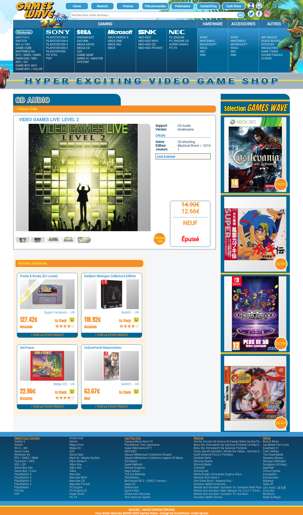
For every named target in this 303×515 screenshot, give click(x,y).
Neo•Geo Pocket (150, 48)
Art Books (269, 37)
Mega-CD (83, 48)
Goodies (267, 44)
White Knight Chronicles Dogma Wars (218, 474)
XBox (111, 48)
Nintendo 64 (24, 51)
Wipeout (268, 480)
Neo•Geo (144, 37)
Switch (21, 41)
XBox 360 (114, 44)
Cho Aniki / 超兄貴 (274, 487)
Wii (27, 44)
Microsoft (208, 44)
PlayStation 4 (57, 41)
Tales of (268, 484)
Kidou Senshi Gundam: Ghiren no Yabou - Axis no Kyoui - (230, 451)
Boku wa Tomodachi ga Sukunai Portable (220, 448)
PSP (49, 58)
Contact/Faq (208, 6)
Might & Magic (272, 497)
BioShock (269, 494)
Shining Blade (202, 464)
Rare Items (269, 51)
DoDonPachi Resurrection (102, 348)
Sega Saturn (132, 471)
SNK (203, 55)
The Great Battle (273, 454)
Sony (204, 37)
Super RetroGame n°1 (138, 448)
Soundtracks (272, 55)
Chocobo (268, 490)
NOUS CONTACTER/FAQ (159, 509)
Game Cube (23, 48)
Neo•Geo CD (147, 44)
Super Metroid (133, 464)
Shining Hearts (203, 461)
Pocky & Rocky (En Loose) (39, 276)
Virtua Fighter (271, 471)
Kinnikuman (270, 477)
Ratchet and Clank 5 (207, 477)
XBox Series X (118, 37)
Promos (128, 6)
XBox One (115, 41)
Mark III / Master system (90, 60)
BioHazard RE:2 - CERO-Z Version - (146, 480)
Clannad (199, 467)
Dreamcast (86, 37)
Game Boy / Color (28, 69)
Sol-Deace (131, 461)
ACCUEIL (134, 509)
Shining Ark (201, 471)
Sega (203, 48)
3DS (18, 62)
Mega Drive (85, 44)
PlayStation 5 (57, 37)
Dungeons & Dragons (276, 464)
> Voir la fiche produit (47, 335)
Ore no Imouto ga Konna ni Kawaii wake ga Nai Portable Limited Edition (240, 441)
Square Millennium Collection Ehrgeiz (148, 454)
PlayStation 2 (57, 48)
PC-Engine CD (179, 41)
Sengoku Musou (273, 458)
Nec (202, 51)
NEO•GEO (130, 451)
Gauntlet (268, 467)
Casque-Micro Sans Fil (139, 441)
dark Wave (234, 6)
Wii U (19, 44)
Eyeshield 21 (271, 448)
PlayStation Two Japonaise (142, 444)
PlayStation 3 (57, 44)
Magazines (269, 48)
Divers (266, 58)
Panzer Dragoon (135, 467)
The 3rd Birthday (135, 474)
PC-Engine (176, 37)
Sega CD (130, 484)
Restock (102, 6)
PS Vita (51, 55)
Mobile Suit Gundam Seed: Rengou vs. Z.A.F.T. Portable (228, 490)
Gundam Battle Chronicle (209, 484)
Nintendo (207, 41)
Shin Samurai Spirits (137, 497)
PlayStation (55, 51)
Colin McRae (271, 451)
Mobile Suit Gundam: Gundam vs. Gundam (221, 494)
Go (241, 15)
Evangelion (270, 474)
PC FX (173, 48)
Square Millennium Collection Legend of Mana (154, 458)
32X (79, 51)
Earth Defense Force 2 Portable (213, 454)
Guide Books (270, 41)
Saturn (82, 41)
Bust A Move (271, 441)
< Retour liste (26, 109)
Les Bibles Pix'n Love (276, 444)
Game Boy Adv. (26, 65)
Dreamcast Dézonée (137, 494)
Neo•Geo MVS (148, 41)
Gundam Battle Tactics (208, 497)
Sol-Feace (27, 348)
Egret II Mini (132, 490)
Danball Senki (202, 458)
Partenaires (182, 6)
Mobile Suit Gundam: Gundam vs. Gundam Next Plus (227, 487)
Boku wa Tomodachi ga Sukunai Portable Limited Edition (230, 444)
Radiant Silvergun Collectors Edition (110, 276)
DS (26, 62)
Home (77, 6)
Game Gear (85, 55)
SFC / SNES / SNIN (28, 55)
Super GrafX (178, 44)
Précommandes (155, 6)
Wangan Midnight (274, 461)
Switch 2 (22, 37)
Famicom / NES (26, 58)
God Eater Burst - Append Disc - (213, 480)
